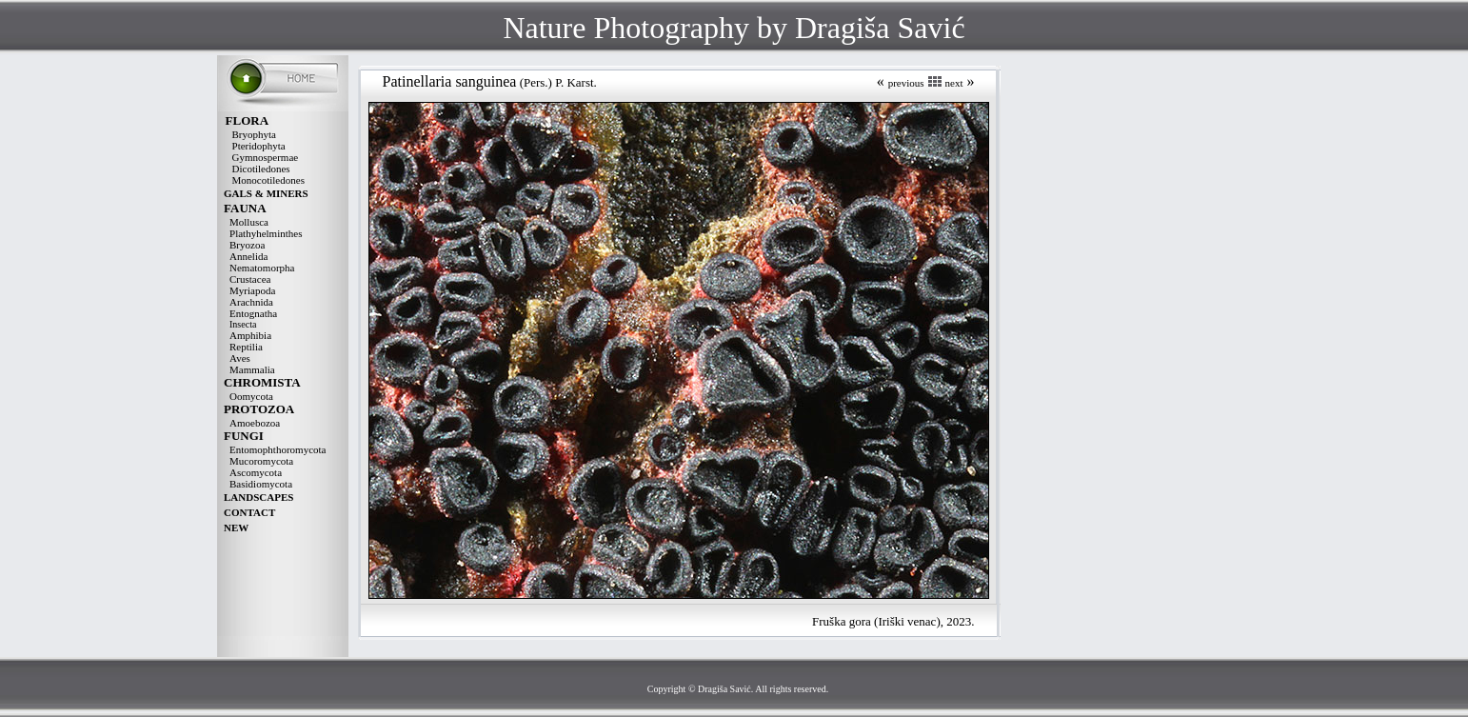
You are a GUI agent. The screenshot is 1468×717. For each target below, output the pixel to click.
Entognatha (253, 313)
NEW (236, 527)
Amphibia (250, 335)
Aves (239, 358)
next (954, 83)
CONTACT (249, 512)
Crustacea (249, 279)
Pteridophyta (259, 145)
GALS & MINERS (266, 193)
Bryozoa (247, 244)
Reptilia (246, 346)
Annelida (248, 256)
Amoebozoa (254, 422)
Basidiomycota (260, 483)
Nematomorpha (261, 267)
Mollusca (248, 222)
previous (906, 83)
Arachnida (251, 302)
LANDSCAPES (258, 497)
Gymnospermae (265, 157)
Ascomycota (255, 472)
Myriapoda (252, 290)
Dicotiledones (261, 168)
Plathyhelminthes (265, 233)
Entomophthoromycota (277, 449)
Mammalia (252, 369)
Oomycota (251, 396)
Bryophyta (254, 134)
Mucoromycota (261, 461)
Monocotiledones (268, 180)
